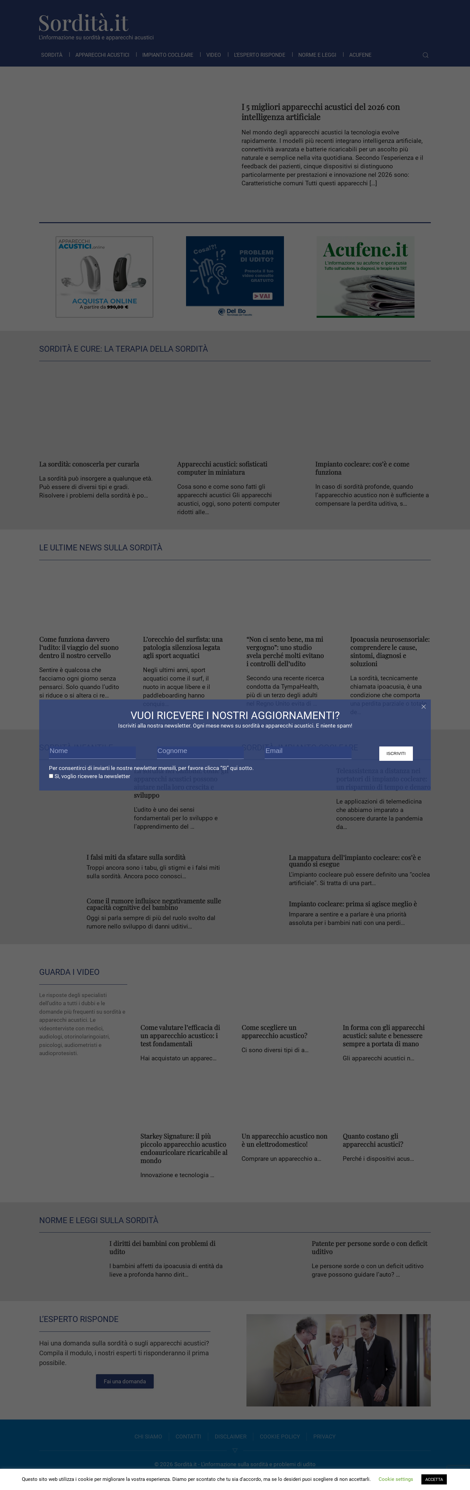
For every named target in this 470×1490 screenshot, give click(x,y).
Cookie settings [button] (396, 1479)
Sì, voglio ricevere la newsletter (89, 776)
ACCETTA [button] (434, 1479)
